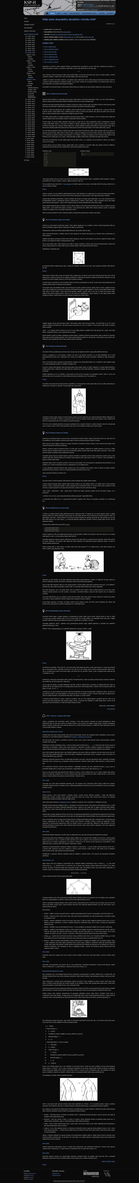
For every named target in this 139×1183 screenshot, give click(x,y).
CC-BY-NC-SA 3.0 (80, 1181)
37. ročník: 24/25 (30, 36)
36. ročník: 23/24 (30, 38)
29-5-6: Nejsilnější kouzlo (51, 59)
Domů (47, 13)
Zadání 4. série (31, 73)
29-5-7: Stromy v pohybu (51, 62)
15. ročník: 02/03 (30, 126)
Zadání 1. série (31, 55)
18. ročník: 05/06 (30, 120)
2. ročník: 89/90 (29, 153)
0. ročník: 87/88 (29, 157)
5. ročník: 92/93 (29, 146)
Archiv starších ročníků (31, 34)
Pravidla (26, 21)
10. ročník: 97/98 (30, 136)
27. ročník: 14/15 (30, 101)
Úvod (25, 18)
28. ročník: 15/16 (30, 99)
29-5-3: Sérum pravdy (50, 52)
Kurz (65, 13)
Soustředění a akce (89, 13)
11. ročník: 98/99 (30, 134)
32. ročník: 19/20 (30, 46)
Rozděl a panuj (32, 92)
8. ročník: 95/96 (29, 140)
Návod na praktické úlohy (75, 34)
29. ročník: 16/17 (30, 52)
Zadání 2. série (31, 61)
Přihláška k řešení (29, 24)
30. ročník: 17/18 (30, 50)
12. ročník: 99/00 (30, 132)
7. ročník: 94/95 (29, 142)
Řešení (44, 189)
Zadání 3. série (31, 67)
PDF (113, 23)
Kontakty (110, 13)
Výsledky (30, 59)
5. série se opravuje (87, 4)
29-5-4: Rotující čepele (50, 54)
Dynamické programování (32, 96)
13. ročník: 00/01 (30, 130)
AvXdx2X (30, 1179)
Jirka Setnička (111, 709)
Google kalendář (56, 1175)
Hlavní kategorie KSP (32, 5)
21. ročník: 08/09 (30, 113)
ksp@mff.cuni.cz (70, 37)
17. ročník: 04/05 (30, 122)
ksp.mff (31, 1175)
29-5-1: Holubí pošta (50, 46)
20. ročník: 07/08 (30, 116)
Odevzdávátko (67, 32)
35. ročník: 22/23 (30, 40)
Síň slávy (26, 160)
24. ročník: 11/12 (30, 107)
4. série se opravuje (87, 6)
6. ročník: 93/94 (29, 144)
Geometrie (31, 94)
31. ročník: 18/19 (30, 48)
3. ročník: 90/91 (29, 150)
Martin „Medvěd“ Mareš (108, 1161)
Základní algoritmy (33, 87)
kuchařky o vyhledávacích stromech (81, 737)
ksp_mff (32, 1177)
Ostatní (101, 13)
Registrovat (94, 9)
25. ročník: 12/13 (30, 105)
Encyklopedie (75, 13)
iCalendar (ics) (56, 1173)
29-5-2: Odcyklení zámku (51, 49)
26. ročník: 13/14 (30, 103)
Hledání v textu (32, 89)
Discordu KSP (90, 37)
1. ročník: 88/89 (29, 155)
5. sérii (96, 6)
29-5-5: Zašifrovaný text (51, 57)
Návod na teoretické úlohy (59, 34)
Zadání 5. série (31, 79)
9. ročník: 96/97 (29, 138)
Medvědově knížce (65, 802)
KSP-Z (59, 13)
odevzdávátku (67, 184)
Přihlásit (87, 9)
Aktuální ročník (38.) (29, 31)
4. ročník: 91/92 (29, 148)
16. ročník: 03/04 (30, 124)
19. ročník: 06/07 (30, 118)
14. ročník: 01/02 (30, 128)
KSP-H (30, 2)
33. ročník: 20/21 (30, 44)
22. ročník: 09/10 (30, 111)
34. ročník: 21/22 (30, 42)
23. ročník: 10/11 (30, 109)
